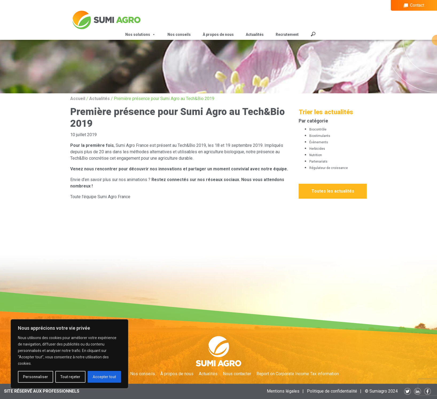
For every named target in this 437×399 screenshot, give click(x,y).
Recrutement (287, 34)
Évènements (318, 142)
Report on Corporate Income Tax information (297, 373)
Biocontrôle (317, 129)
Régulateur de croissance (328, 168)
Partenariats (318, 161)
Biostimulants (319, 136)
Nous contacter (237, 373)
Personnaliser (35, 377)
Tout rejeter (70, 377)
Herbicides (317, 149)
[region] (69, 353)
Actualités (255, 34)
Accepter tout (104, 377)
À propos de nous (218, 34)
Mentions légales (283, 391)
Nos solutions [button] (140, 34)
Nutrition (315, 155)
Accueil (77, 98)
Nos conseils (179, 34)
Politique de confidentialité (332, 391)
